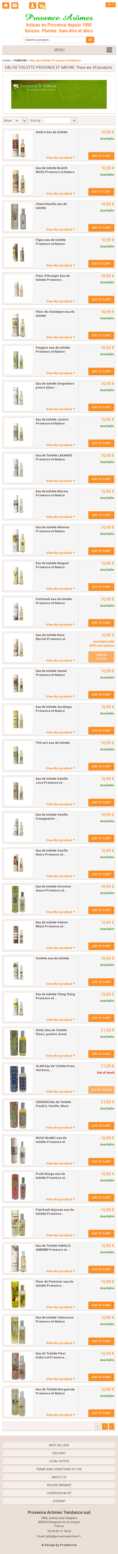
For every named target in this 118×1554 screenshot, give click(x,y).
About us (59, 1477)
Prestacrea (68, 1545)
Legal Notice (59, 1461)
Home (6, 60)
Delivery (59, 1453)
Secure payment (59, 1485)
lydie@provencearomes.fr (63, 1536)
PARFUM (20, 60)
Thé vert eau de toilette (53, 742)
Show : (8, 120)
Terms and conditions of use (59, 1469)
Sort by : (36, 120)
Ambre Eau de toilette (51, 132)
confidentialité (59, 1493)
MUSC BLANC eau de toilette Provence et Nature (51, 1142)
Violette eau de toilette (52, 958)
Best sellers (59, 1445)
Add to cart (101, 156)
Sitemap (59, 1501)
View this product (59, 157)
